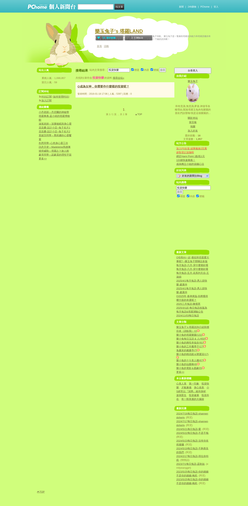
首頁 (99, 46)
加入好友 (193, 130)
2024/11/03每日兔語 (187, 315)
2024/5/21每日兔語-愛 (188, 429)
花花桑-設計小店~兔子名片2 (54, 131)
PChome (204, 6)
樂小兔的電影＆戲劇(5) (189, 368)
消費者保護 (110, 500)
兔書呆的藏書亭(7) (186, 350)
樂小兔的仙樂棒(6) (186, 364)
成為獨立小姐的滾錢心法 (190, 164)
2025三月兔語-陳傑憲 (188, 303)
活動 (106, 46)
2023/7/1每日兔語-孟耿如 (190, 463)
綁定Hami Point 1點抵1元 (190, 156)
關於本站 (193, 117)
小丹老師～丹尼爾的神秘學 (54, 112)
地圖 (192, 126)
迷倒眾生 (181, 395)
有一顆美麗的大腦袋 (192, 399)
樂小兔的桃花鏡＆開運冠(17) (192, 354)
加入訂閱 (46, 100)
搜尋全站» (118, 77)
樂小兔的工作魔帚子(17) (189, 346)
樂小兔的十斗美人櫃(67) (189, 360)
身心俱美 (199, 387)
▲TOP (138, 114)
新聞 (181, 6)
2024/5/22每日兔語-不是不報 (192, 433)
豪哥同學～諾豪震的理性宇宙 (55, 154)
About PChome (143, 500)
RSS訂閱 (46, 96)
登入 (216, 6)
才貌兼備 (186, 387)
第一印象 (194, 383)
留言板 (193, 122)
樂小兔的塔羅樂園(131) (189, 334)
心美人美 (181, 383)
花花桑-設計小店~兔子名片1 (54, 127)
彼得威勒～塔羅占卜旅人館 (54, 150)
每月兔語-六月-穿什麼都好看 (192, 265)
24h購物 (192, 6)
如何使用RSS (61, 96)
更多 (180, 372)
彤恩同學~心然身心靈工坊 (53, 143)
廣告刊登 (96, 500)
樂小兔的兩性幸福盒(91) (189, 342)
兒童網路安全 (125, 500)
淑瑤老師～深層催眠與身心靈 (55, 123)
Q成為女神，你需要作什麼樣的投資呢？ (103, 86)
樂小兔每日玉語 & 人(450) (190, 338)
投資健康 (194, 395)
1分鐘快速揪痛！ (185, 160)
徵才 (155, 500)
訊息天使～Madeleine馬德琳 (55, 147)
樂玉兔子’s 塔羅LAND (119, 31)
